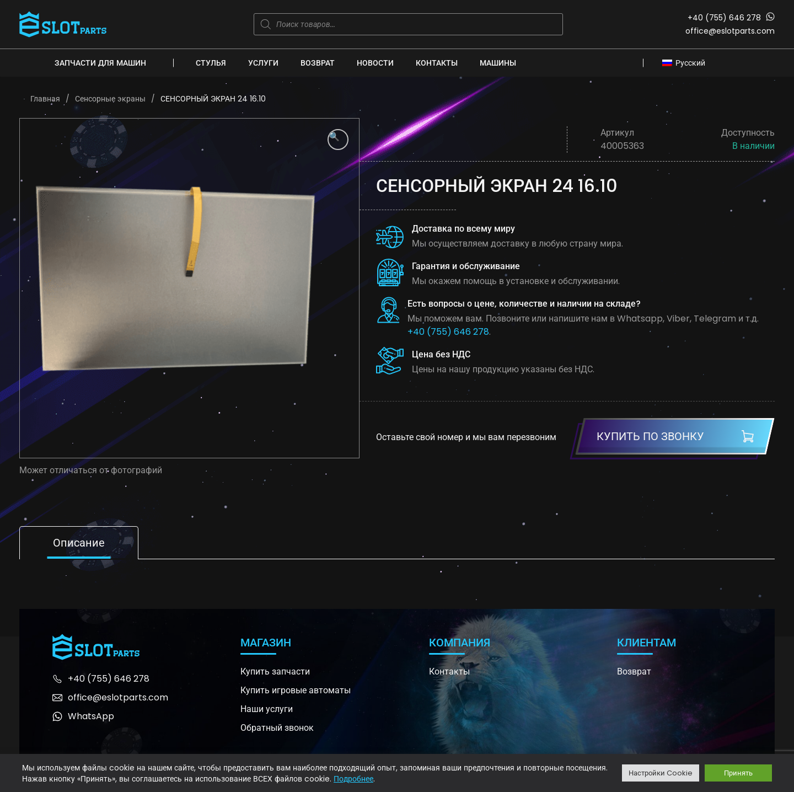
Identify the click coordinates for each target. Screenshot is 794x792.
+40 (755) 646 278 (724, 17)
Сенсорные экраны (110, 98)
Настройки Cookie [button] (661, 773)
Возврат (318, 62)
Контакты (437, 62)
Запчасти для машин (100, 62)
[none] (687, 62)
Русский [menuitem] (690, 62)
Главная (45, 98)
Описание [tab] (79, 542)
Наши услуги (266, 709)
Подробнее (353, 778)
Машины (498, 62)
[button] (338, 139)
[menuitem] (687, 62)
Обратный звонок (277, 727)
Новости (375, 62)
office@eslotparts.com (730, 30)
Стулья (211, 62)
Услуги (263, 62)
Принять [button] (738, 773)
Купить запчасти (275, 671)
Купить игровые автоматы (295, 690)
